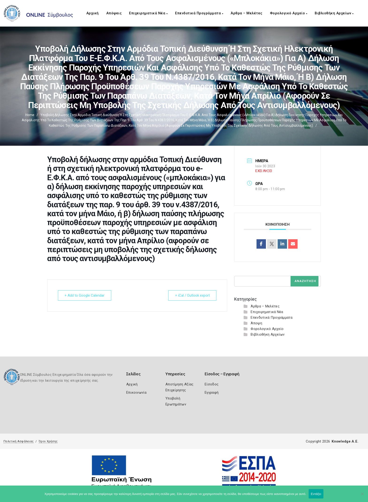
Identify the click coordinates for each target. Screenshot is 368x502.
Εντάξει (316, 494)
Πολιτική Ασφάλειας (19, 441)
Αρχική (92, 13)
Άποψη (256, 323)
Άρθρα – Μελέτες (246, 13)
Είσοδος (211, 384)
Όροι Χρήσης (48, 441)
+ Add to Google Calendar (85, 295)
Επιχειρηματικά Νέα (148, 13)
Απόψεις (114, 13)
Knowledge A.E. (345, 441)
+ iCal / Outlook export (192, 295)
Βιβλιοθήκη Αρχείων (334, 13)
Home (29, 115)
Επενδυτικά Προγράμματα (199, 13)
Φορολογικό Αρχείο (288, 13)
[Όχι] (362, 496)
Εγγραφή (211, 392)
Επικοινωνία (136, 392)
